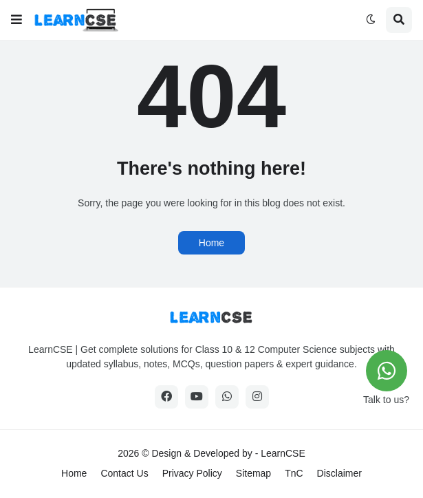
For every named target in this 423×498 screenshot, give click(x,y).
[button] (16, 20)
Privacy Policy (192, 473)
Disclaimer (339, 473)
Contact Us (124, 473)
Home (211, 242)
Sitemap (253, 473)
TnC (294, 473)
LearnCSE (283, 453)
